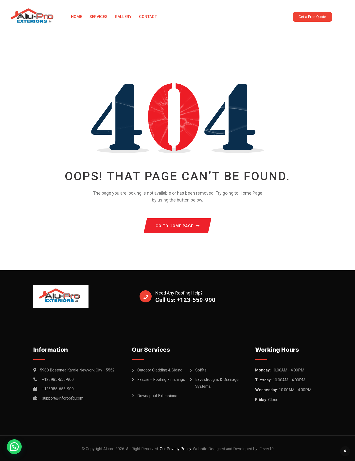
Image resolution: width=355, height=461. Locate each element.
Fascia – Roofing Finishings (161, 379)
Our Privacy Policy (175, 448)
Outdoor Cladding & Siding (159, 370)
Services (98, 16)
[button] (14, 446)
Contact (148, 16)
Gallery (123, 16)
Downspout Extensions (157, 395)
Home (76, 16)
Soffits (201, 370)
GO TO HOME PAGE (178, 226)
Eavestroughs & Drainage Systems (217, 383)
